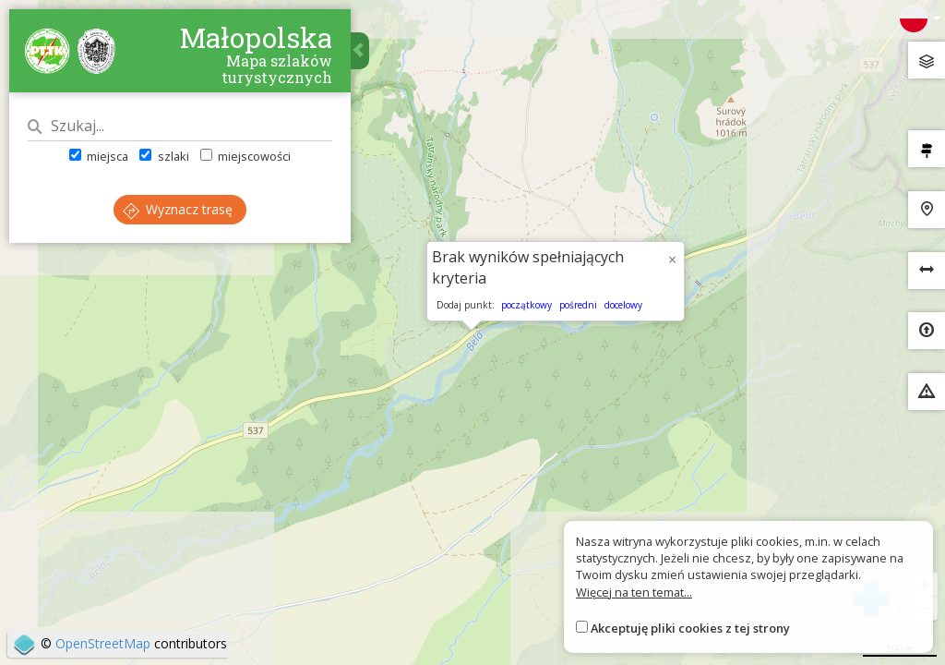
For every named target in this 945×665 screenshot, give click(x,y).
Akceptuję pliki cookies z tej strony (690, 628)
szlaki (163, 156)
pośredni (578, 304)
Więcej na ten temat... (634, 592)
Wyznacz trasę (178, 209)
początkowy (526, 304)
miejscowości (245, 156)
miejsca (98, 156)
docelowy (623, 304)
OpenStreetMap (102, 643)
